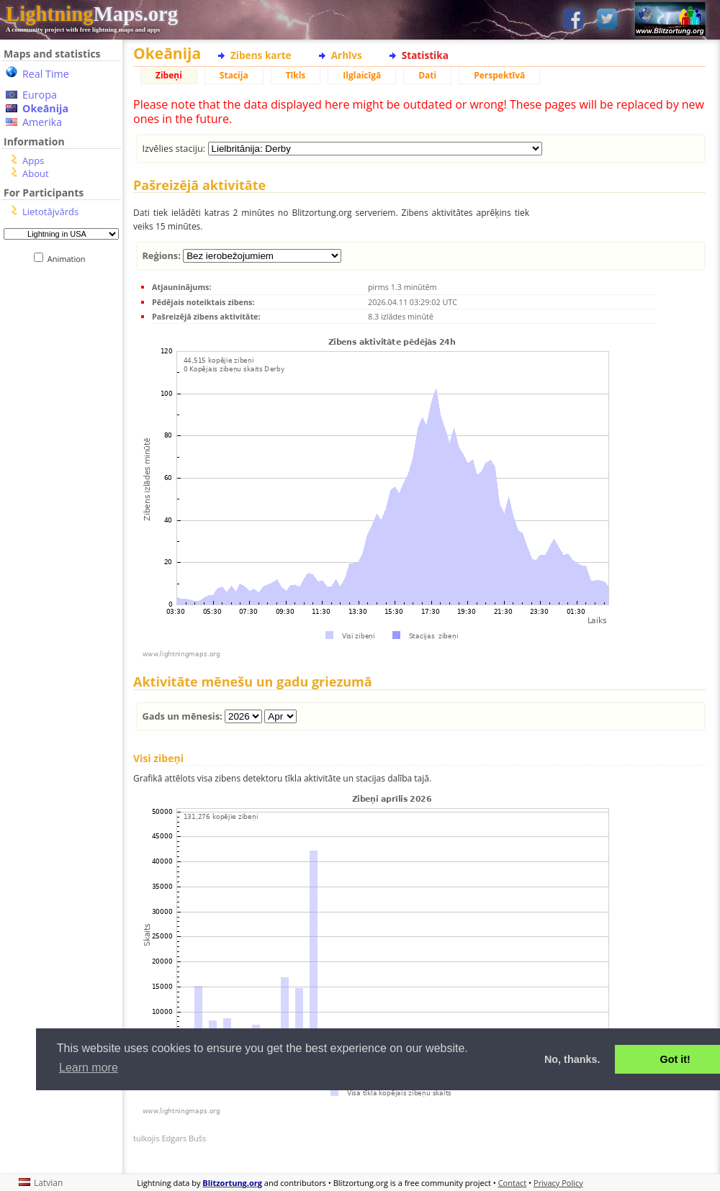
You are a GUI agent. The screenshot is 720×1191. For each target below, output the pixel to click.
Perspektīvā (499, 75)
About (35, 173)
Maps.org (92, 13)
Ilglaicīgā (362, 75)
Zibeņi (169, 75)
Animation (69, 258)
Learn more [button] (88, 1067)
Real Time (45, 74)
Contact (512, 1182)
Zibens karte (261, 55)
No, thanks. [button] (572, 1059)
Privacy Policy (558, 1182)
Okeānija (45, 108)
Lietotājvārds (50, 211)
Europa (39, 94)
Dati (427, 75)
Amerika (42, 122)
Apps (33, 160)
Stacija (234, 75)
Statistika (425, 55)
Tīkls (296, 75)
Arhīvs (346, 55)
